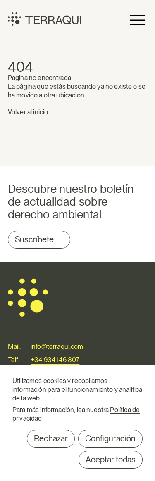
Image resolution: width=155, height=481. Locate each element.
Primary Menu (137, 20)
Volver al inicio (28, 112)
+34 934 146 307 (55, 360)
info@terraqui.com (57, 347)
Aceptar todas (111, 459)
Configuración (110, 438)
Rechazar (51, 438)
